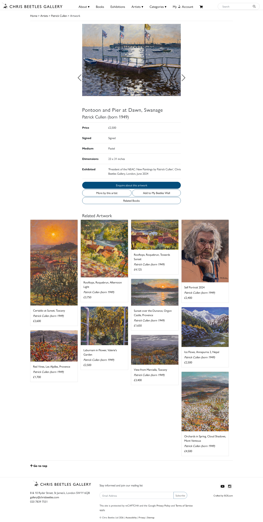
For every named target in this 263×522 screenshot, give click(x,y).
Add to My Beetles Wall (156, 193)
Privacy (142, 517)
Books (100, 6)
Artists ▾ (137, 6)
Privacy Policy (163, 505)
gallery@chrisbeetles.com (44, 497)
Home (33, 16)
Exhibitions (117, 6)
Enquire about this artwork (131, 185)
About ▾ (84, 6)
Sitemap (151, 517)
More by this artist (106, 193)
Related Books (131, 200)
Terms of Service (184, 505)
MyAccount (183, 6)
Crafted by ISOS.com (223, 495)
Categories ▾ (158, 6)
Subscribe (180, 495)
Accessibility (131, 517)
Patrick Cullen (59, 16)
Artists (44, 16)
